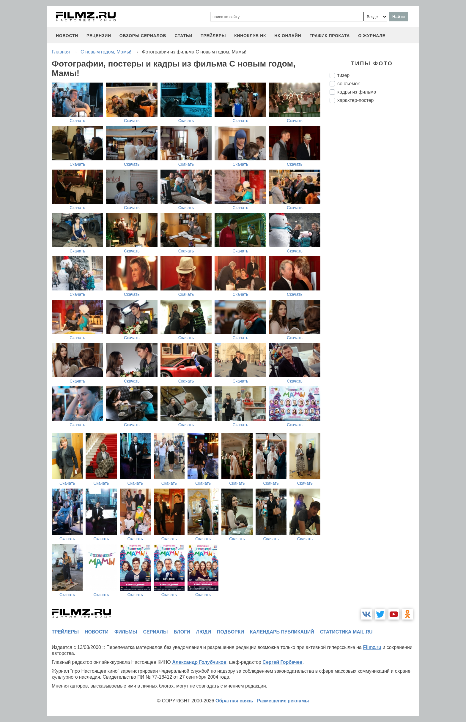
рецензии (98, 35)
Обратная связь (234, 700)
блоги (182, 631)
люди (203, 631)
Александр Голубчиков (199, 662)
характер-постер (355, 100)
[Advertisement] (374, 207)
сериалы (155, 631)
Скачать (77, 120)
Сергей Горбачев (282, 662)
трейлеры (213, 35)
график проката (329, 35)
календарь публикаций (282, 631)
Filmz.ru (372, 647)
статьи (183, 35)
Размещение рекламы (283, 700)
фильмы (125, 631)
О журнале (371, 35)
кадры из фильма (356, 91)
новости (67, 35)
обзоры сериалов (142, 35)
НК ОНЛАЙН (287, 35)
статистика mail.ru (346, 631)
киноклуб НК (250, 35)
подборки (230, 631)
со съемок (348, 83)
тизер (343, 75)
